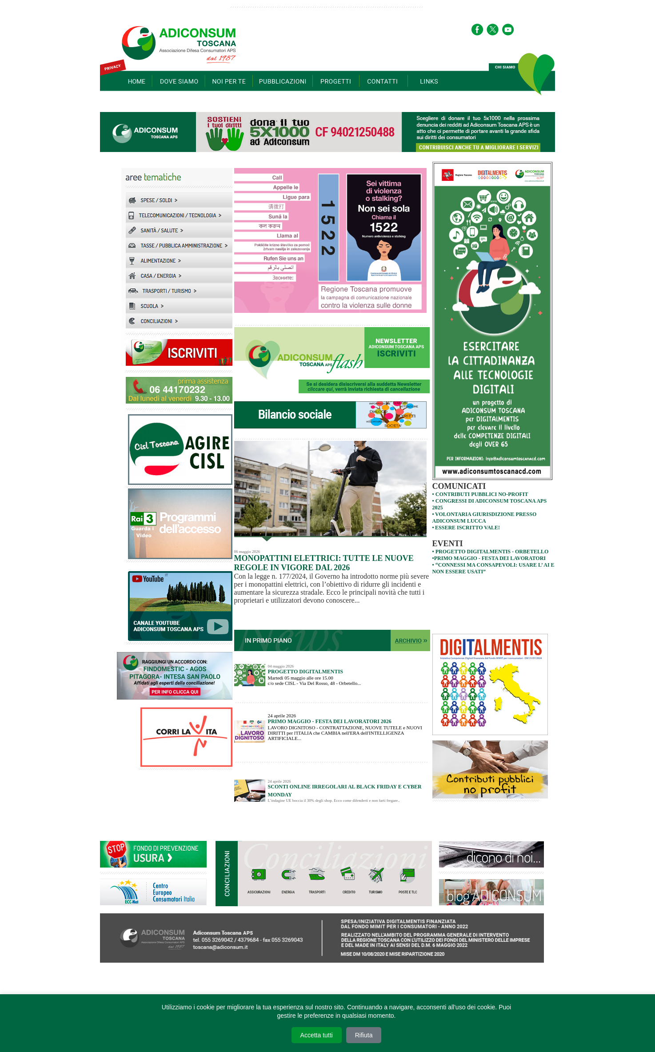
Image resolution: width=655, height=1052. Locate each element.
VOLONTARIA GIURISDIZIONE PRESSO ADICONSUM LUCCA (484, 517)
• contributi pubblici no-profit (480, 494)
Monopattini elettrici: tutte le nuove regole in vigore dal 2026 (324, 563)
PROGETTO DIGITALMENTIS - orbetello (492, 551)
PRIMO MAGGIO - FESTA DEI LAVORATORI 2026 (329, 721)
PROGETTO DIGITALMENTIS (305, 671)
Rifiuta (364, 1035)
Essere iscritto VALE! (467, 527)
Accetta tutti (316, 1035)
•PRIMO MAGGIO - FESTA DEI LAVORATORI (489, 558)
